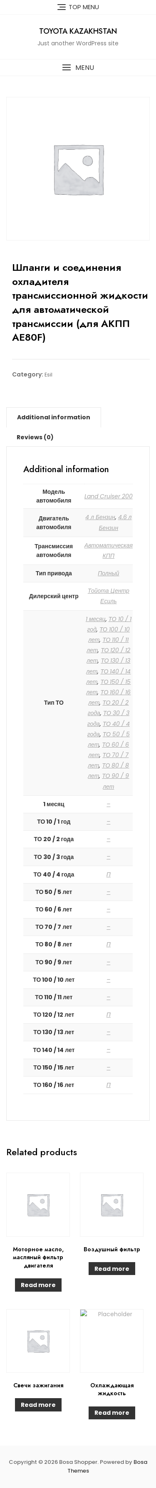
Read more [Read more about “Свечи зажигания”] (38, 1405)
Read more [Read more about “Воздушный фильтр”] (111, 1269)
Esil (48, 374)
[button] (78, 68)
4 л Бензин (100, 517)
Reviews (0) (35, 437)
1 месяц (96, 619)
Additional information (53, 417)
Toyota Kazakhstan (78, 31)
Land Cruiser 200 (108, 496)
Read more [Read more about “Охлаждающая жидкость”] (111, 1413)
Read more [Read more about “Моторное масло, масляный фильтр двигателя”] (38, 1285)
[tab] (53, 417)
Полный (108, 573)
